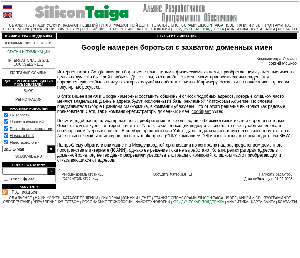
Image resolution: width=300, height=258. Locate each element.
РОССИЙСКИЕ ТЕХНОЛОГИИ (107, 29)
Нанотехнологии (24, 142)
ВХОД (28, 91)
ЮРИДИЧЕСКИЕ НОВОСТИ (28, 43)
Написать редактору (275, 174)
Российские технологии (31, 128)
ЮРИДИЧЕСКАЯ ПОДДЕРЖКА (198, 29)
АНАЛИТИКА (238, 29)
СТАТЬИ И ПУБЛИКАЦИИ (28, 52)
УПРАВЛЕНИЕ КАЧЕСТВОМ (56, 29)
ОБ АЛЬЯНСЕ (20, 25)
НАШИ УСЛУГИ (47, 25)
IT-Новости (19, 115)
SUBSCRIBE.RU (28, 156)
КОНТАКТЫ (287, 29)
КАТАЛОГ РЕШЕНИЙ (80, 25)
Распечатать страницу (80, 178)
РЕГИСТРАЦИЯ (28, 99)
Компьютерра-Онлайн (277, 59)
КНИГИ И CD (250, 25)
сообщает (201, 111)
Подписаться (24, 192)
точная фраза (21, 178)
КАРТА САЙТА (263, 29)
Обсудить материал (169, 174)
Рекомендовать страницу (82, 174)
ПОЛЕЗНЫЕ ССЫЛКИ (28, 73)
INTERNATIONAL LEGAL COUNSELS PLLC (28, 62)
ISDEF (231, 25)
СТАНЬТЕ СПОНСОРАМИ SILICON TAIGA (188, 25)
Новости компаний (27, 122)
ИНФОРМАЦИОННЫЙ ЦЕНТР (126, 25)
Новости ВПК (22, 135)
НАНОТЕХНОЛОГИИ (152, 29)
